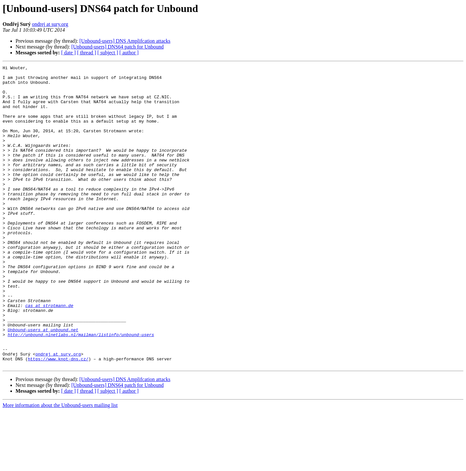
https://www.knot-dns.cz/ (58, 418)
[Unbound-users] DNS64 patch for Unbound (117, 46)
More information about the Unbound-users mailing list (60, 465)
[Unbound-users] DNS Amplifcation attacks (124, 41)
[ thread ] (86, 52)
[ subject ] (107, 52)
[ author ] (129, 52)
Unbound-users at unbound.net (43, 383)
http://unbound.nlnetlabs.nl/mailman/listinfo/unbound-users (81, 389)
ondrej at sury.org (50, 24)
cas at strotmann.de (49, 354)
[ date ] (68, 52)
